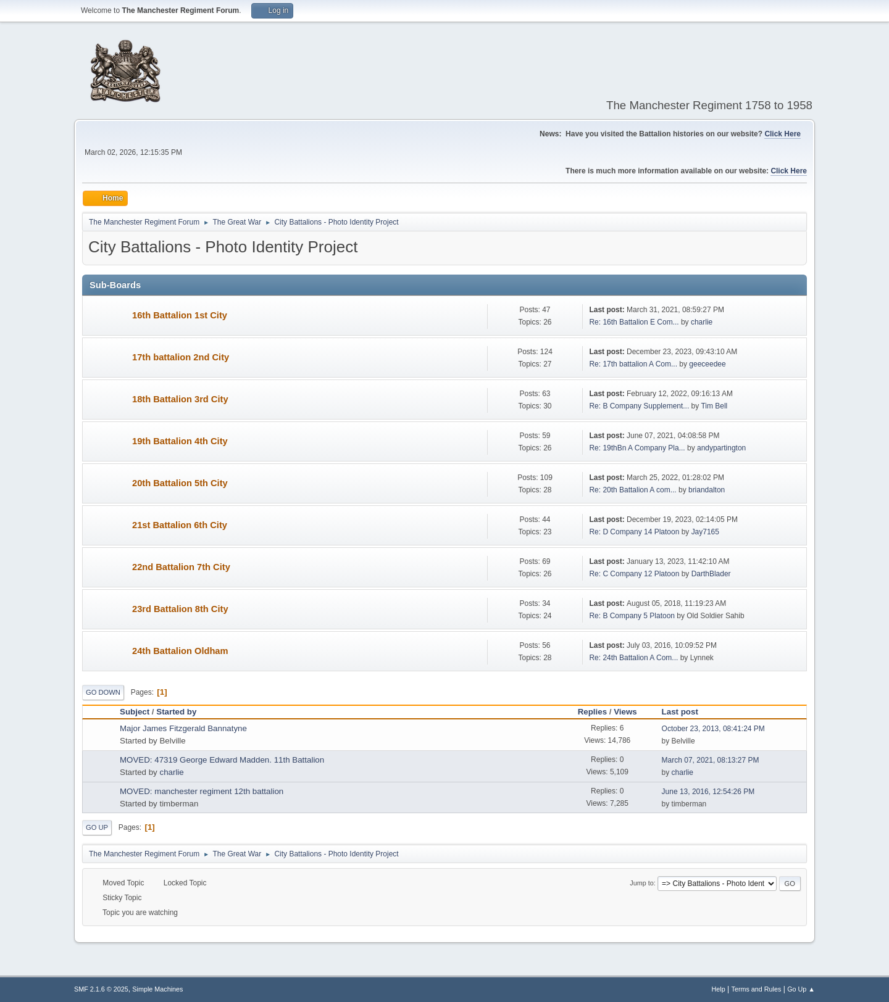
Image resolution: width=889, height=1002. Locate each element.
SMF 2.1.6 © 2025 (101, 989)
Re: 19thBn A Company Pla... (637, 448)
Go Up (97, 827)
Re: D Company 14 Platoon (634, 532)
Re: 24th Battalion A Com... (633, 657)
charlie (701, 322)
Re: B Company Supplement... (639, 406)
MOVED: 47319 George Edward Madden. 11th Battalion (222, 759)
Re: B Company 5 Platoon (632, 615)
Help (718, 989)
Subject (134, 711)
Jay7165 (705, 532)
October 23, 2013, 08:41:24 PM (713, 728)
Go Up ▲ (801, 989)
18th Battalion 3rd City (180, 399)
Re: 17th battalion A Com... (633, 364)
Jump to (641, 883)
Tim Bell (714, 406)
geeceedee (707, 364)
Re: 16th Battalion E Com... (633, 322)
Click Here (782, 134)
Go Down (103, 692)
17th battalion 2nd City (180, 357)
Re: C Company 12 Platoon (634, 573)
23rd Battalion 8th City (180, 609)
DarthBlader (711, 573)
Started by (181, 711)
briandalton (706, 490)
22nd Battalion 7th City (181, 567)
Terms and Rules (757, 989)
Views (625, 711)
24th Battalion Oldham (180, 651)
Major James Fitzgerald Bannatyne (183, 728)
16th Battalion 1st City (179, 315)
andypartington (721, 448)
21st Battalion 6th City (179, 525)
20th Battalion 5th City (180, 483)
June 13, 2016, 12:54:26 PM (708, 791)
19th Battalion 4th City (180, 441)
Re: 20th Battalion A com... (632, 490)
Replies (592, 711)
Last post (680, 711)
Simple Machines (157, 989)
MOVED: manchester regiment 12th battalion (201, 791)
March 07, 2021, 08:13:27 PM (710, 760)
